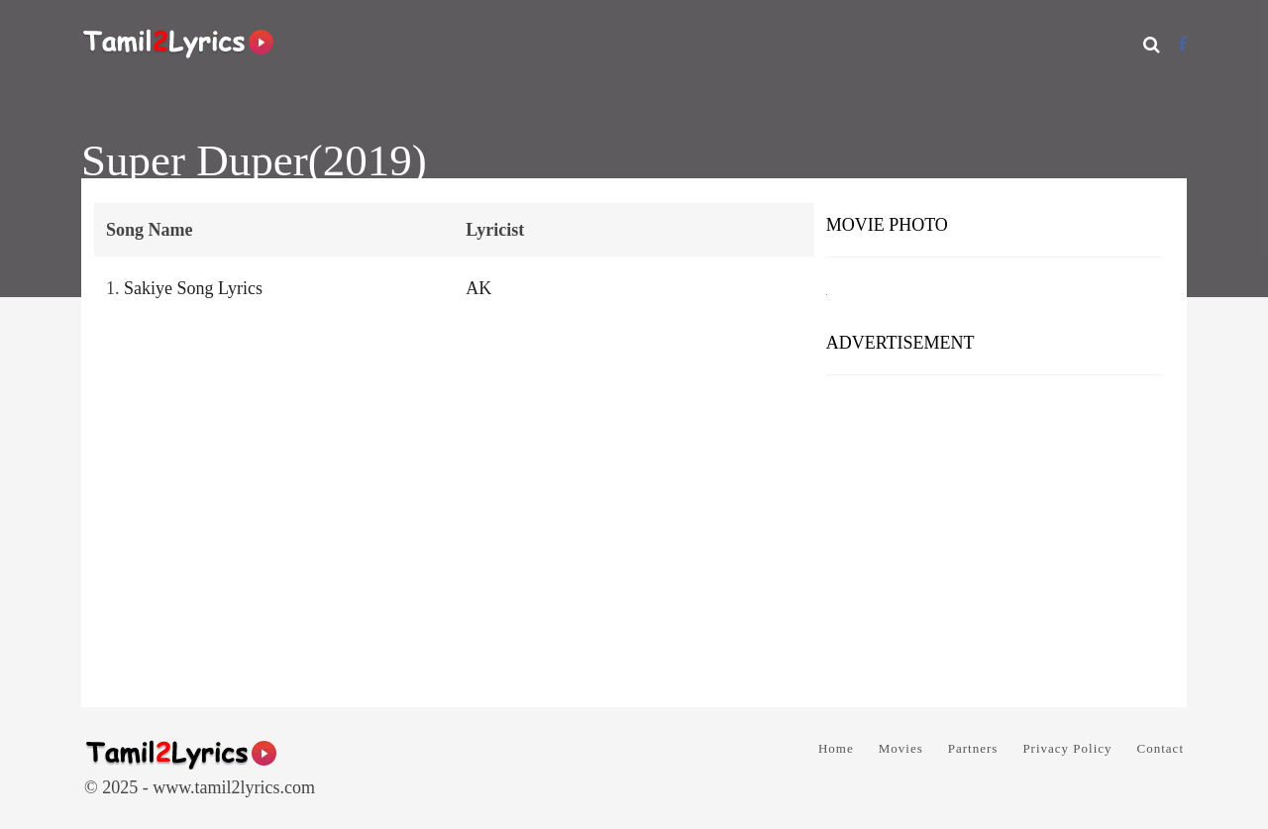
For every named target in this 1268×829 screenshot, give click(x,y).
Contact (1160, 748)
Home (836, 748)
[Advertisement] (994, 534)
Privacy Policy (1066, 748)
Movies (901, 748)
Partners (973, 748)
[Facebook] (1182, 44)
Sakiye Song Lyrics (193, 288)
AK (478, 288)
